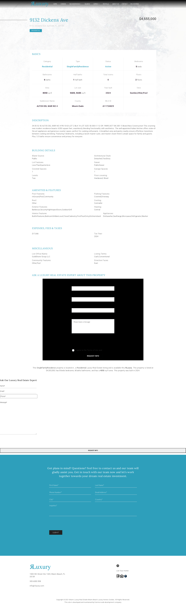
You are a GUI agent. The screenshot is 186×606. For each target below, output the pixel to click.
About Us (114, 4)
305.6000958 (133, 4)
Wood (106, 178)
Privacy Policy (108, 350)
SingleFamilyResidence (78, 66)
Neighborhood (73, 4)
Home (54, 4)
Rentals (105, 4)
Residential (35, 30)
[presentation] (90, 342)
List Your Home (122, 571)
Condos (62, 4)
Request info (93, 356)
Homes (94, 4)
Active (108, 66)
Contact (124, 4)
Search (86, 4)
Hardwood (98, 178)
